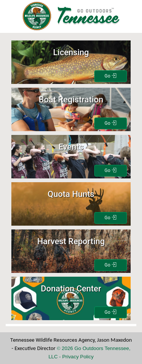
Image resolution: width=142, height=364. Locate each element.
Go (111, 76)
